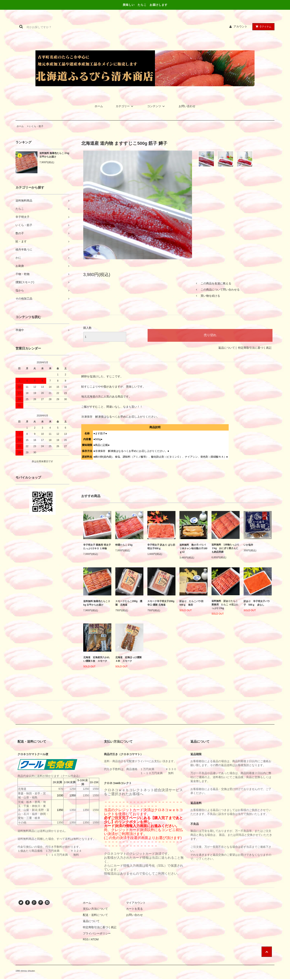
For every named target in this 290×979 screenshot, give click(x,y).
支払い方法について (95, 908)
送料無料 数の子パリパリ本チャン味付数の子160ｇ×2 (193, 548)
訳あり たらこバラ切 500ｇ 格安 (192, 603)
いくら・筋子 (36, 126)
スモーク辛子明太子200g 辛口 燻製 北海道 (160, 603)
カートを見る (134, 908)
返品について (226, 347)
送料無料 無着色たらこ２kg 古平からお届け (54, 155)
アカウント (240, 26)
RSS (86, 939)
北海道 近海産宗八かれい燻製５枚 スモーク (96, 659)
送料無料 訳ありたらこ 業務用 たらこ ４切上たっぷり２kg (226, 605)
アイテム (262, 26)
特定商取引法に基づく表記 (254, 347)
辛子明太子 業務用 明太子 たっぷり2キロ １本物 (97, 546)
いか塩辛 (248, 544)
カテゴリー (125, 106)
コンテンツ (156, 106)
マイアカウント (136, 902)
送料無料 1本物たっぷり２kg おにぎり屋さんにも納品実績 (225, 548)
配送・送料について (95, 914)
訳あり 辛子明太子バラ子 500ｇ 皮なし (257, 603)
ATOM (95, 939)
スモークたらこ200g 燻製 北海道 (128, 603)
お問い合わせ (187, 106)
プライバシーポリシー (97, 933)
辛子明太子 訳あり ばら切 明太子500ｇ (161, 546)
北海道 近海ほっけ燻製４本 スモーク (128, 659)
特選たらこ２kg (123, 544)
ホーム (99, 106)
